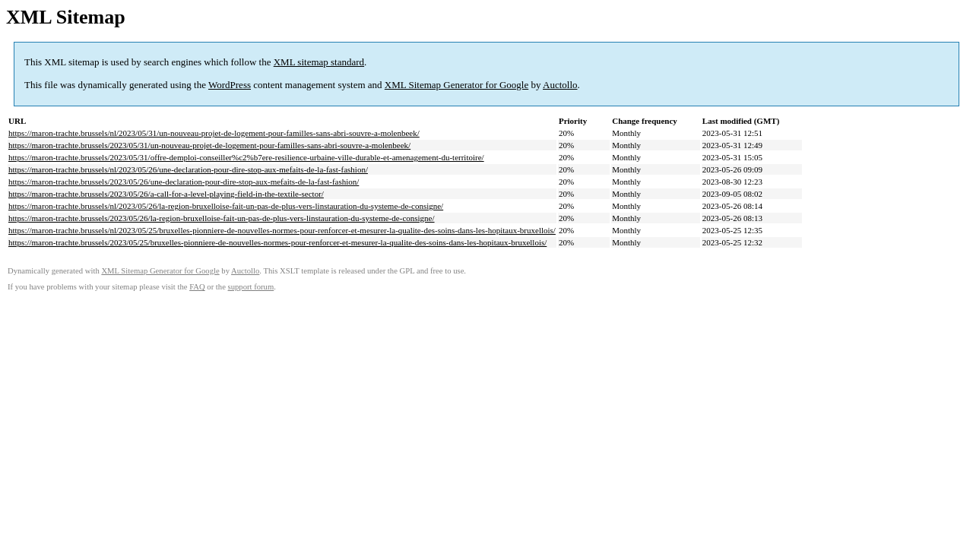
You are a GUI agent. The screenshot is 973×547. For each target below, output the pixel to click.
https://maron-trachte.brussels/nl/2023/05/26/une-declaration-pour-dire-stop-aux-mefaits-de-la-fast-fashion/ (188, 169)
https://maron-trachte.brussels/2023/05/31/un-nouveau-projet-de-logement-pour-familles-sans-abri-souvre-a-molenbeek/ (209, 145)
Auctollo (560, 84)
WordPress (229, 84)
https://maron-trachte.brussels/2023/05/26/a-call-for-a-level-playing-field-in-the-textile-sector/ (166, 193)
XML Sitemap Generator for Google (456, 84)
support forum (251, 287)
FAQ (197, 287)
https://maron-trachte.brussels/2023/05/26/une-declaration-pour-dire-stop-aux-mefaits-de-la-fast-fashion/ (183, 181)
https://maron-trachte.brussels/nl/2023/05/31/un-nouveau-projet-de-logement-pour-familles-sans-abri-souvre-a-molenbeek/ (214, 133)
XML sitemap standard (319, 62)
